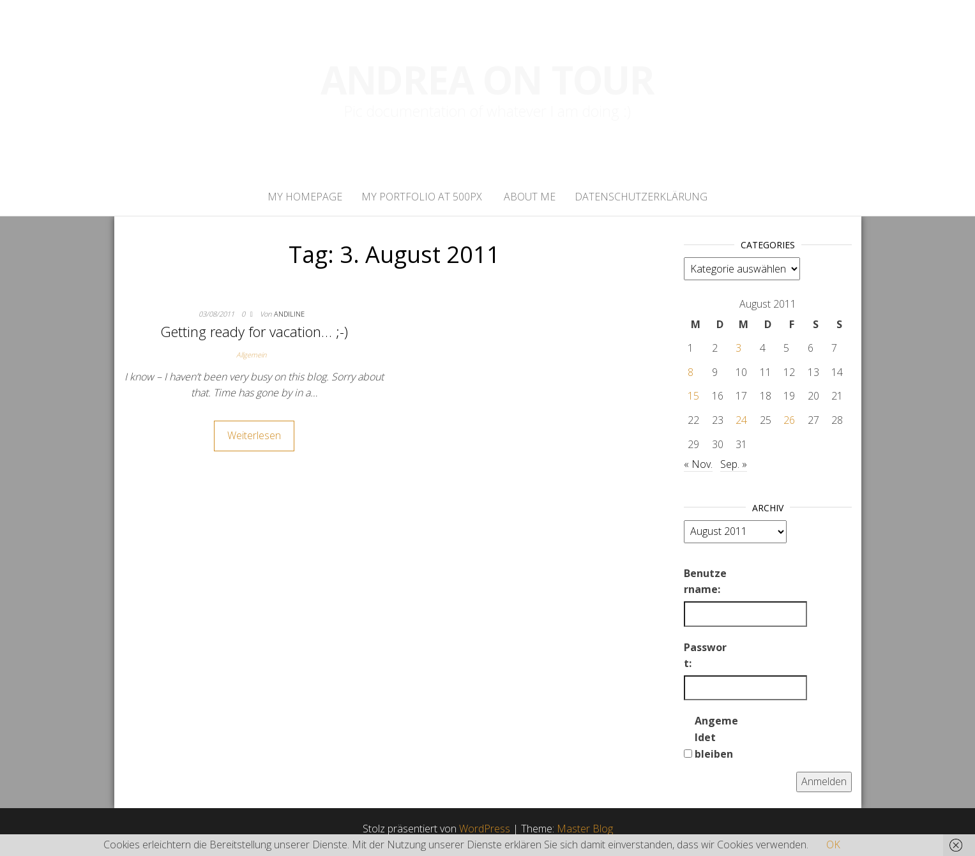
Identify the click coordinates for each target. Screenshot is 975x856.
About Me (528, 197)
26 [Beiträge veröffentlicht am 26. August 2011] (789, 420)
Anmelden (824, 781)
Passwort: (705, 655)
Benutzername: (705, 581)
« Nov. (698, 464)
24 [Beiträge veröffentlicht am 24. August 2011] (741, 420)
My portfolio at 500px (421, 197)
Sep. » (733, 464)
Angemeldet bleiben (716, 737)
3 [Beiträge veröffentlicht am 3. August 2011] (738, 348)
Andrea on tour (487, 80)
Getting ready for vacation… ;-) (254, 331)
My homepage (305, 197)
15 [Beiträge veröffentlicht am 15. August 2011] (693, 396)
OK (833, 844)
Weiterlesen (254, 435)
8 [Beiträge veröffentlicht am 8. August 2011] (690, 372)
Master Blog (585, 829)
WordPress (484, 829)
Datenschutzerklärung (641, 197)
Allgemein (251, 354)
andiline (289, 314)
